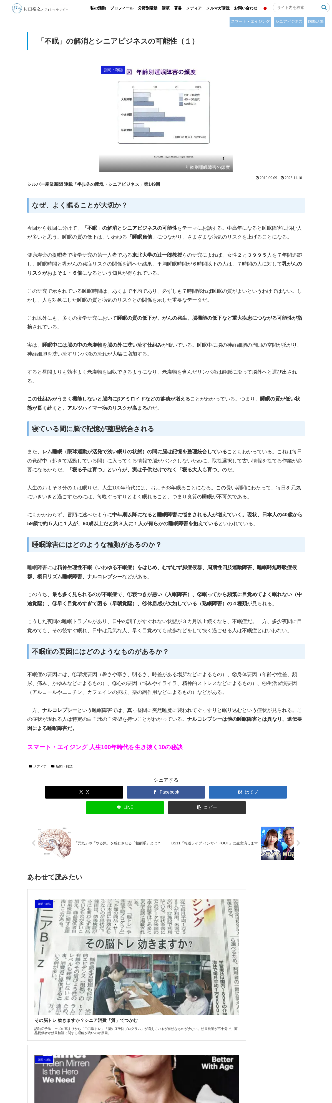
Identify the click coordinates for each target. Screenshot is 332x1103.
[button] (324, 7)
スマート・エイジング (250, 21)
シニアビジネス (289, 21)
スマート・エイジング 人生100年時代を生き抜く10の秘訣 (105, 747)
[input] (301, 7)
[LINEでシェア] (222, 792)
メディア (38, 766)
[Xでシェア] (53, 792)
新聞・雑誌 (61, 766)
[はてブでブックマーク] (166, 792)
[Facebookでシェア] (110, 792)
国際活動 (316, 21)
